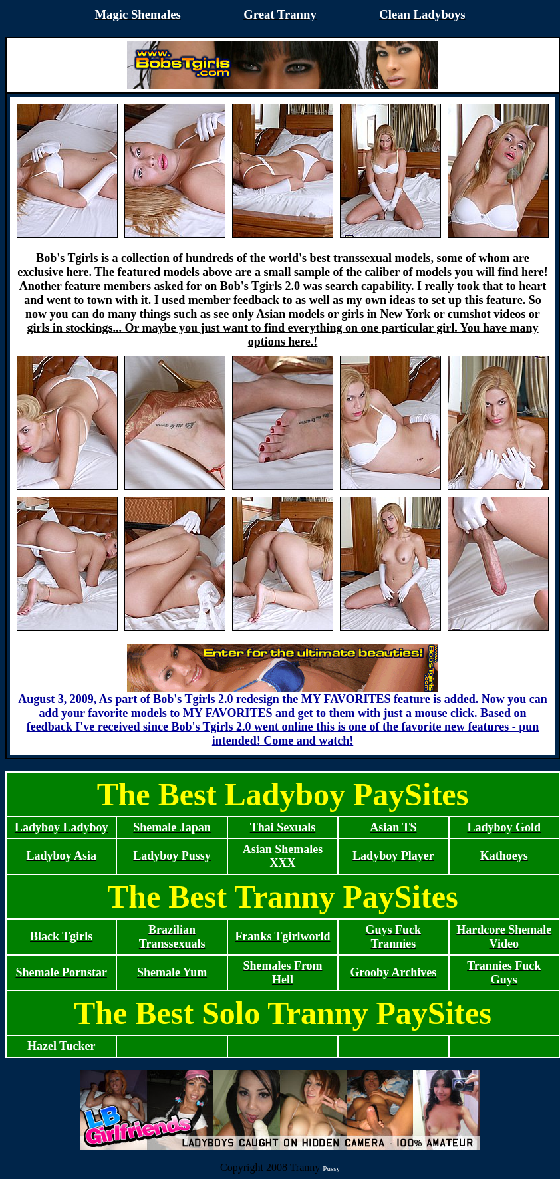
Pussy (331, 1168)
